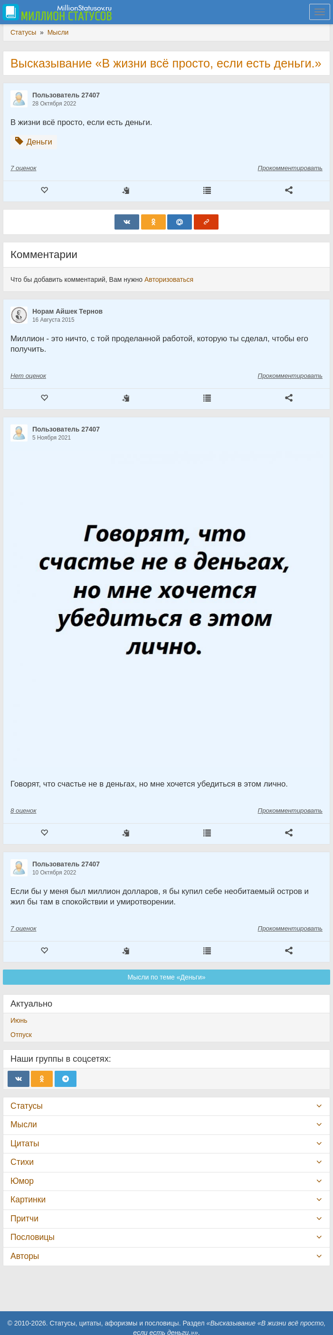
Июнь (19, 1020)
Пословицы (32, 1237)
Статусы (26, 1106)
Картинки (28, 1199)
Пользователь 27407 (66, 95)
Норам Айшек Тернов (67, 311)
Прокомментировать (290, 168)
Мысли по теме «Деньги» (167, 977)
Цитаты (24, 1143)
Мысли (23, 1124)
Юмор (22, 1181)
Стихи (22, 1162)
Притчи (24, 1218)
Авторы (24, 1256)
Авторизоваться (168, 279)
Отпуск (21, 1034)
